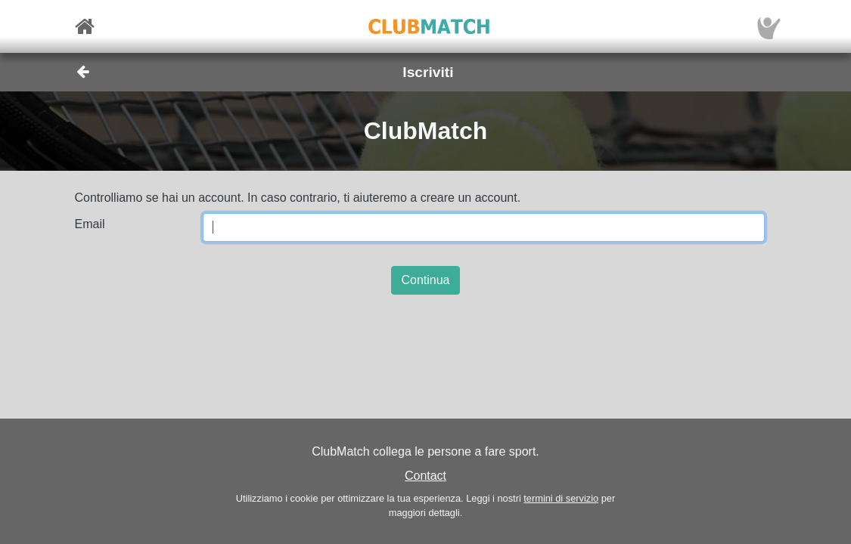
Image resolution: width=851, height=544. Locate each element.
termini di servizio (560, 498)
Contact (425, 475)
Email (90, 224)
